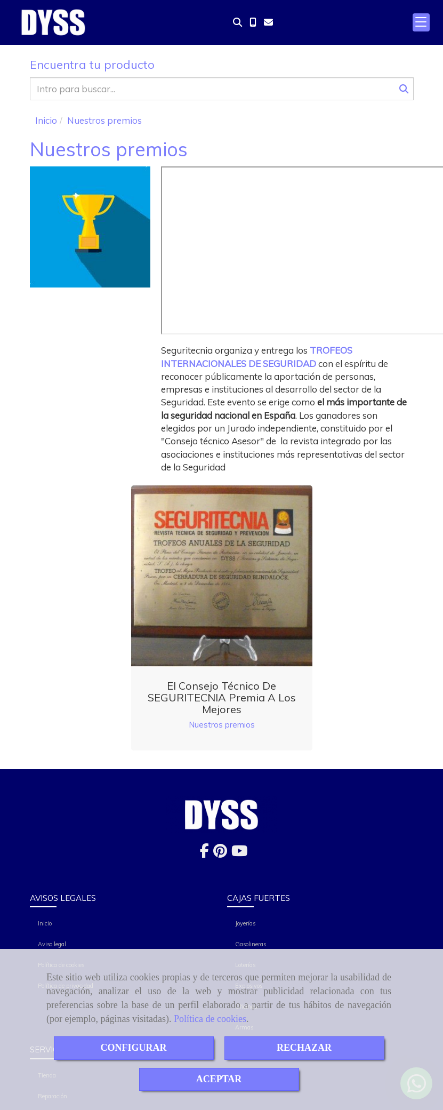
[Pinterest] (220, 853)
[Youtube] (239, 853)
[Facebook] (204, 853)
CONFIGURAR (134, 1047)
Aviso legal (52, 944)
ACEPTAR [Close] (219, 1079)
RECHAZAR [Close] (304, 1047)
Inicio (45, 923)
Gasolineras (250, 944)
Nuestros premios (222, 725)
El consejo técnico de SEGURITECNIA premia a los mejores (222, 697)
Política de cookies (210, 1018)
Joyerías (245, 923)
